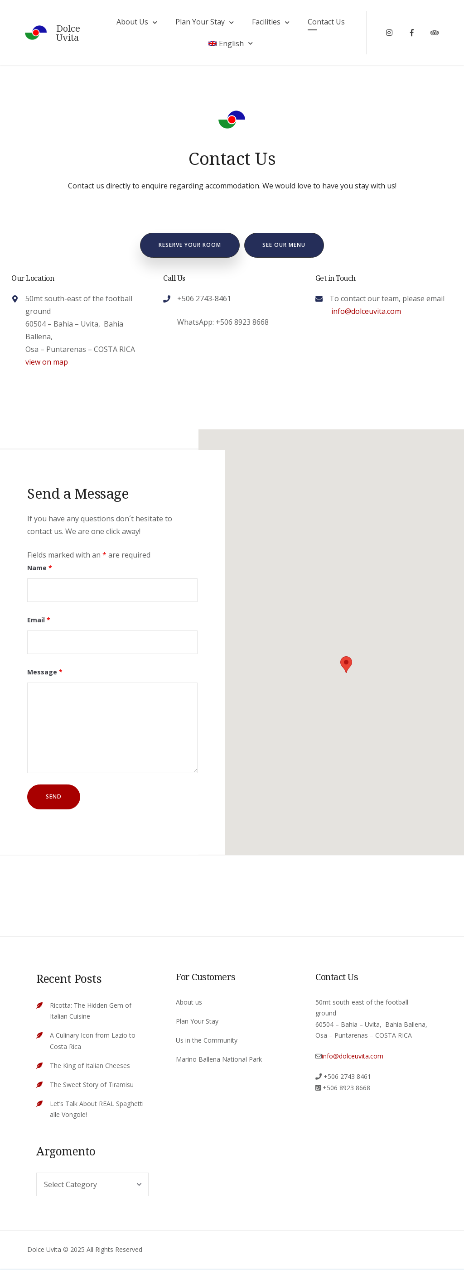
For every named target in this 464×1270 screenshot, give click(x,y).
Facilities (265, 22)
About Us (132, 22)
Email (38, 621)
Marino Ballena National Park (219, 1060)
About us (189, 1003)
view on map (46, 363)
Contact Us (325, 22)
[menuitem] (230, 44)
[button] (346, 665)
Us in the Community (206, 1041)
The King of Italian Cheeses (90, 1066)
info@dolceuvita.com (365, 312)
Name (39, 569)
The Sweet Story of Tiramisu (92, 1085)
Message (45, 673)
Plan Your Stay (199, 22)
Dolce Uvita (70, 33)
